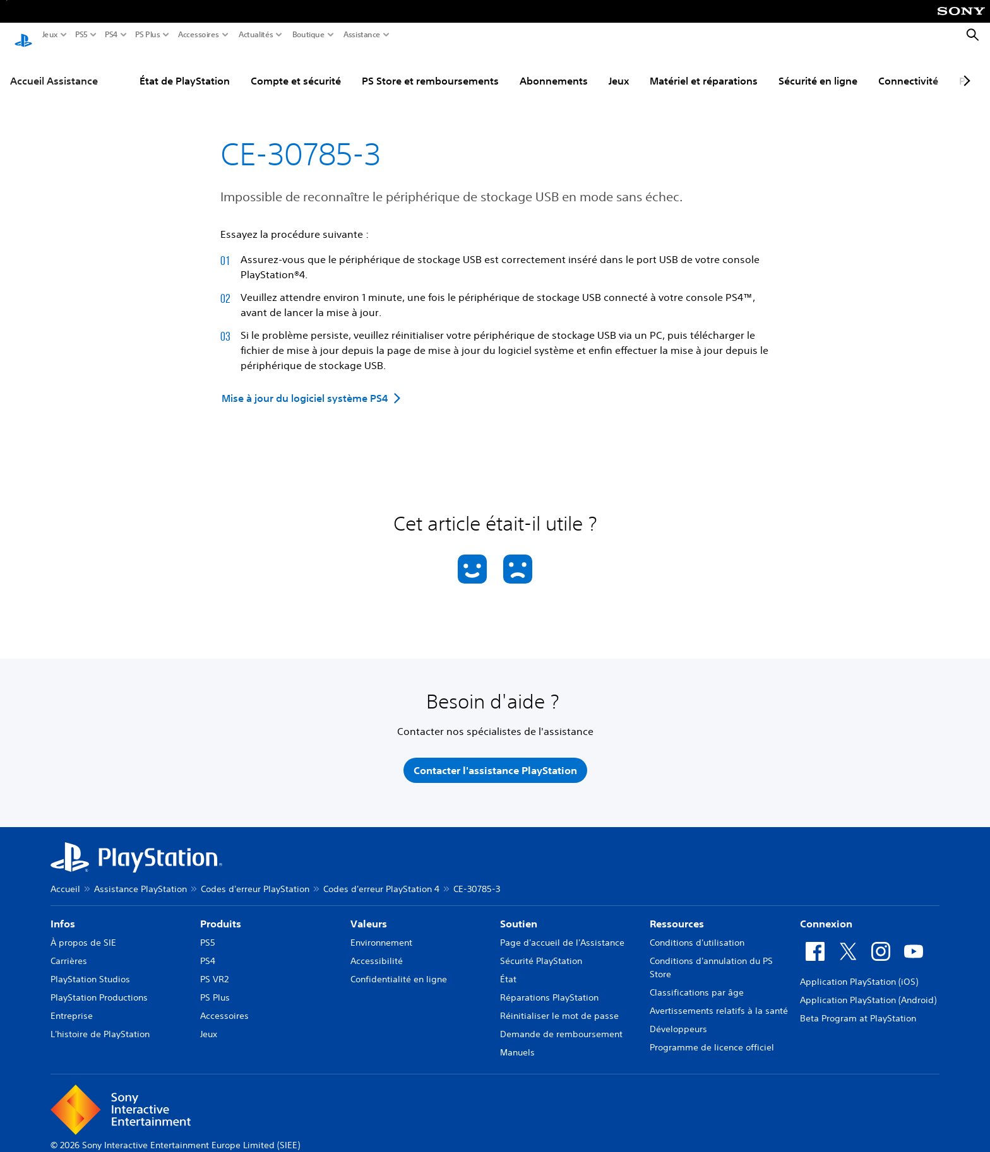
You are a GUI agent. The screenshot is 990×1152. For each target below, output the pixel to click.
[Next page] (965, 69)
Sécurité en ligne (817, 68)
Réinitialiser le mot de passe (559, 1003)
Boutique (308, 35)
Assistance (362, 35)
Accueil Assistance (54, 68)
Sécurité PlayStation (541, 949)
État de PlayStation (185, 68)
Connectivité (908, 68)
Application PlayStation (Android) (868, 988)
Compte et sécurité (296, 68)
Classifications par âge (697, 980)
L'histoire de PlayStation (100, 1022)
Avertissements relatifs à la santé (719, 998)
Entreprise (72, 1003)
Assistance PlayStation (140, 877)
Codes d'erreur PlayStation (255, 877)
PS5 (81, 35)
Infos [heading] (63, 911)
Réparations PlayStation (549, 985)
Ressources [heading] (677, 911)
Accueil (65, 877)
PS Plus (147, 35)
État (508, 967)
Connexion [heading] (826, 911)
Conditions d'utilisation (697, 930)
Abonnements (554, 68)
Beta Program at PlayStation (858, 1006)
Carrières (69, 949)
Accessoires (198, 35)
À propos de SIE (83, 930)
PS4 (111, 35)
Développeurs (678, 1017)
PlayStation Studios (90, 967)
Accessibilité (376, 949)
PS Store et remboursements (430, 68)
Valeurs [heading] (368, 911)
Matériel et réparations (704, 68)
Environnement (381, 930)
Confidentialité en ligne (398, 967)
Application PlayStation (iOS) (859, 969)
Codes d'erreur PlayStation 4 (381, 877)
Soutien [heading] (518, 911)
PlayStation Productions (99, 985)
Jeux (50, 35)
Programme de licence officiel (712, 1035)
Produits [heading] (220, 911)
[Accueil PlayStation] (23, 35)
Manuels (517, 1040)
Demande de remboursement (561, 1022)
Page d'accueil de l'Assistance (562, 930)
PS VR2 (214, 967)
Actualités (256, 35)
